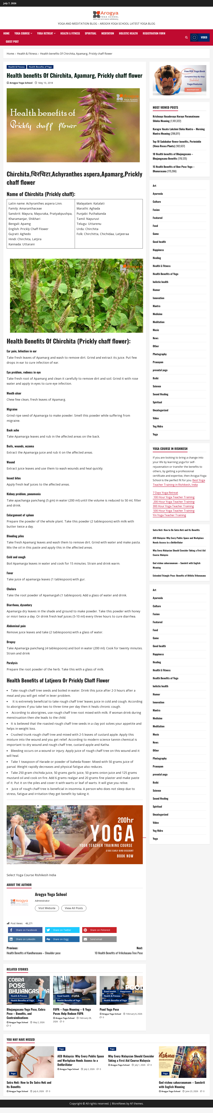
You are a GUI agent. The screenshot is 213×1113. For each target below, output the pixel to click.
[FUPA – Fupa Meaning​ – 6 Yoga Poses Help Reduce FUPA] (74, 990)
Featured (157, 218)
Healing (157, 258)
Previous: (41, 951)
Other (156, 346)
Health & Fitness (70, 33)
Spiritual (90, 33)
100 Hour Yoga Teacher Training (174, 497)
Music (156, 330)
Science (157, 386)
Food (155, 226)
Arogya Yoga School (21, 82)
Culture (157, 202)
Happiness (125, 991)
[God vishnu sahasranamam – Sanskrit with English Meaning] (182, 1062)
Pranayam (158, 362)
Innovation (158, 298)
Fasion (156, 210)
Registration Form (154, 33)
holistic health (160, 282)
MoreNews (119, 1103)
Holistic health (128, 33)
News (155, 338)
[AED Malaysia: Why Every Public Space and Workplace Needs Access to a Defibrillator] (81, 1049)
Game (156, 234)
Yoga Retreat (45, 33)
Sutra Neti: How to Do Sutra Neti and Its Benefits (179, 530)
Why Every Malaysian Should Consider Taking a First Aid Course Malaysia (131, 1058)
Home (6, 33)
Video (156, 418)
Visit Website (47, 908)
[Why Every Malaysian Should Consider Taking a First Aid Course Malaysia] (132, 1049)
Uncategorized (160, 410)
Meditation (107, 33)
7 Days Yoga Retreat (165, 493)
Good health (63, 995)
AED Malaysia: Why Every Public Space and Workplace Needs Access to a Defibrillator (80, 1060)
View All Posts (77, 908)
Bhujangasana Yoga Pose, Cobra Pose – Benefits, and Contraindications (26, 1013)
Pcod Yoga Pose (109, 1009)
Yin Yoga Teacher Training (169, 515)
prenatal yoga (160, 370)
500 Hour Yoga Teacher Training (174, 510)
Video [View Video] (198, 37)
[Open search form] (186, 37)
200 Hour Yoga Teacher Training (174, 501)
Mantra (156, 306)
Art (154, 186)
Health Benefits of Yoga (40, 66)
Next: (109, 951)
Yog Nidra (158, 426)
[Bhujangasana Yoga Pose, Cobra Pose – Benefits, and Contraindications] (28, 990)
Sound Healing (160, 394)
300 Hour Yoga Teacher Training (173, 506)
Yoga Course (22, 33)
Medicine (157, 314)
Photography (160, 354)
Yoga (40, 1000)
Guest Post (12, 41)
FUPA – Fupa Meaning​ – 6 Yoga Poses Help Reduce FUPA (72, 1011)
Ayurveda (158, 194)
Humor (156, 290)
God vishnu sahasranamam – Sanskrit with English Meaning (182, 1084)
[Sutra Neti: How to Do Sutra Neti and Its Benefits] (30, 1062)
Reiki (155, 378)
